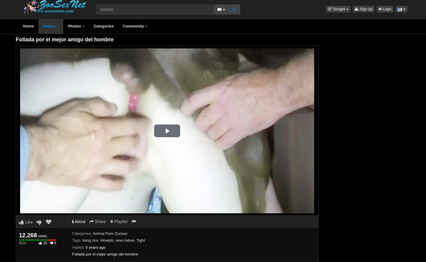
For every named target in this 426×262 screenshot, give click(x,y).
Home (28, 26)
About (78, 221)
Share (98, 221)
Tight (140, 240)
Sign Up (363, 9)
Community (135, 26)
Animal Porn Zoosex (110, 233)
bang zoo (91, 240)
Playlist (119, 221)
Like (26, 222)
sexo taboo (125, 240)
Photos (76, 26)
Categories (104, 26)
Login (385, 9)
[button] (338, 9)
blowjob (106, 240)
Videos (51, 26)
